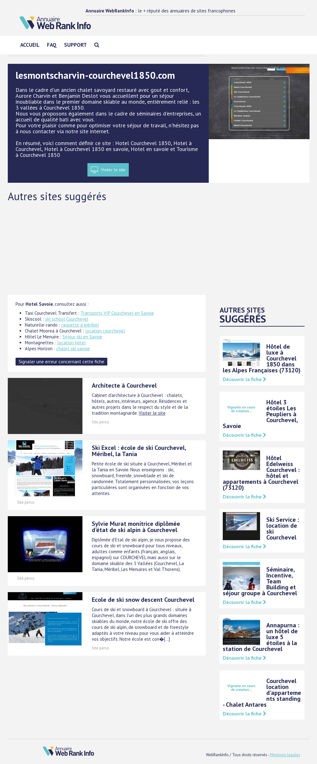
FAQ (52, 44)
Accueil (30, 44)
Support (75, 44)
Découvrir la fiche (244, 379)
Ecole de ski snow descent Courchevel (143, 600)
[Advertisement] (159, 248)
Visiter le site (113, 169)
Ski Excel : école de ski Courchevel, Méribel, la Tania (139, 451)
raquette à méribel (80, 325)
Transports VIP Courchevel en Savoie (117, 313)
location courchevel (105, 331)
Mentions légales (285, 754)
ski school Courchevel (66, 319)
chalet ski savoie (73, 348)
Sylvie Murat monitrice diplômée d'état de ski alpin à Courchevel (136, 527)
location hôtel (71, 343)
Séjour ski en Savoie (82, 337)
